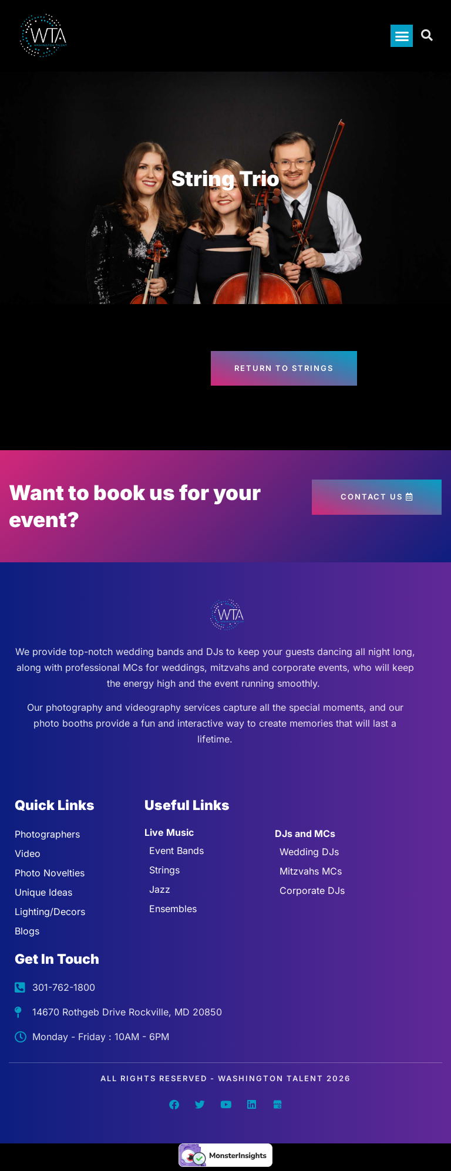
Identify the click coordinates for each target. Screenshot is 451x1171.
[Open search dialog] (427, 36)
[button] (402, 36)
